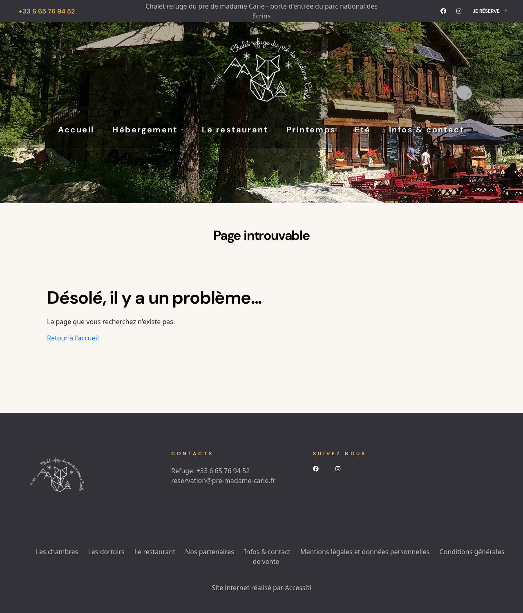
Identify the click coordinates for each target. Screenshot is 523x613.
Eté (363, 129)
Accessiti (298, 587)
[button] (490, 11)
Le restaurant (235, 129)
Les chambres (57, 551)
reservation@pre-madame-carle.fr (223, 480)
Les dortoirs (106, 551)
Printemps (311, 129)
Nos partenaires (209, 551)
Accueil (76, 129)
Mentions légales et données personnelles (364, 551)
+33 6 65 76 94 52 (223, 470)
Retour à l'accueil (73, 337)
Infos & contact (426, 129)
